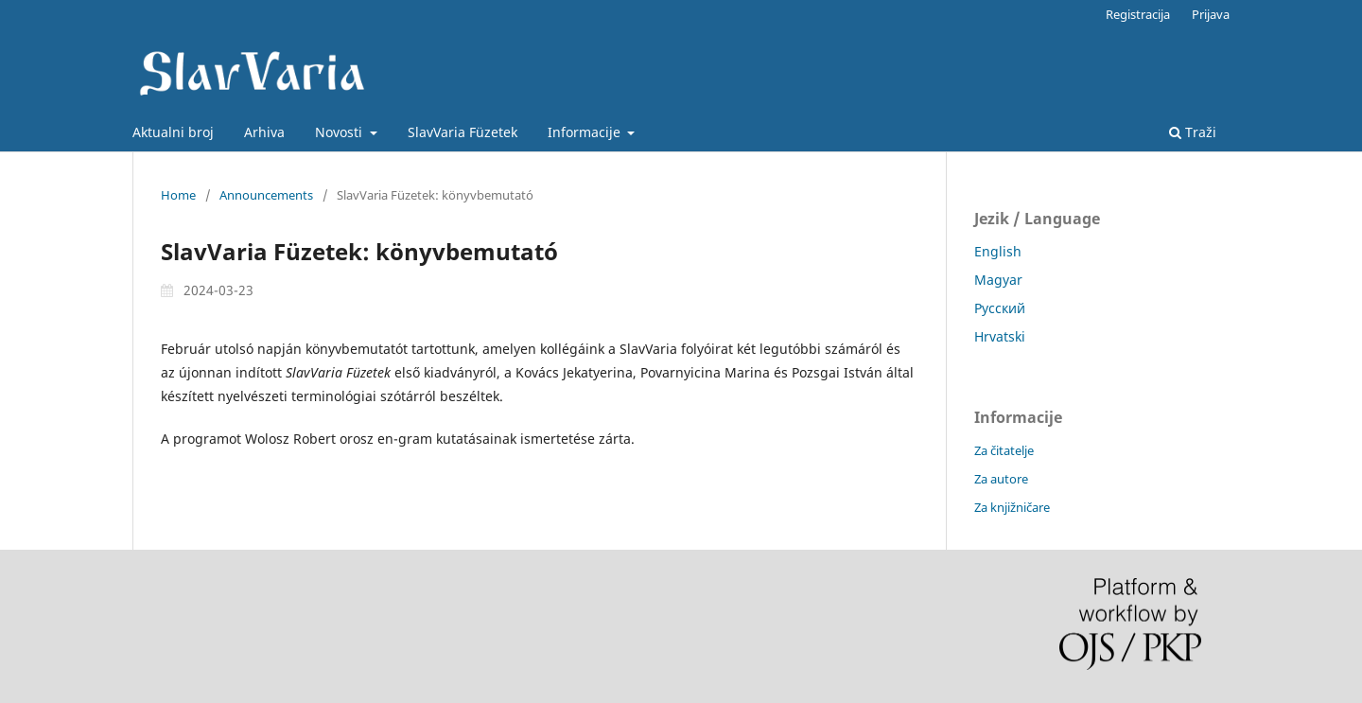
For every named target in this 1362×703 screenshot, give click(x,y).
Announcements (266, 194)
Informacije (586, 132)
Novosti (340, 132)
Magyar (998, 280)
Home (178, 194)
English (998, 251)
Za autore (1001, 478)
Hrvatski (999, 336)
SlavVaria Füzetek (462, 132)
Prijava (1211, 14)
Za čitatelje (1004, 450)
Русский (999, 308)
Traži (1192, 132)
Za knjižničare (1012, 507)
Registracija (1138, 14)
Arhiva (264, 132)
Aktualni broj (173, 132)
